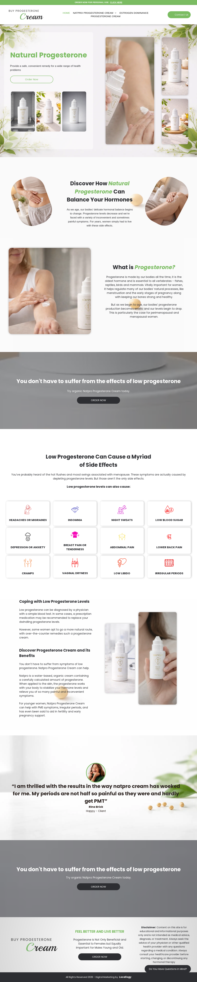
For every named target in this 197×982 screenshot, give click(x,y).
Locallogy (125, 977)
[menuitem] (66, 13)
